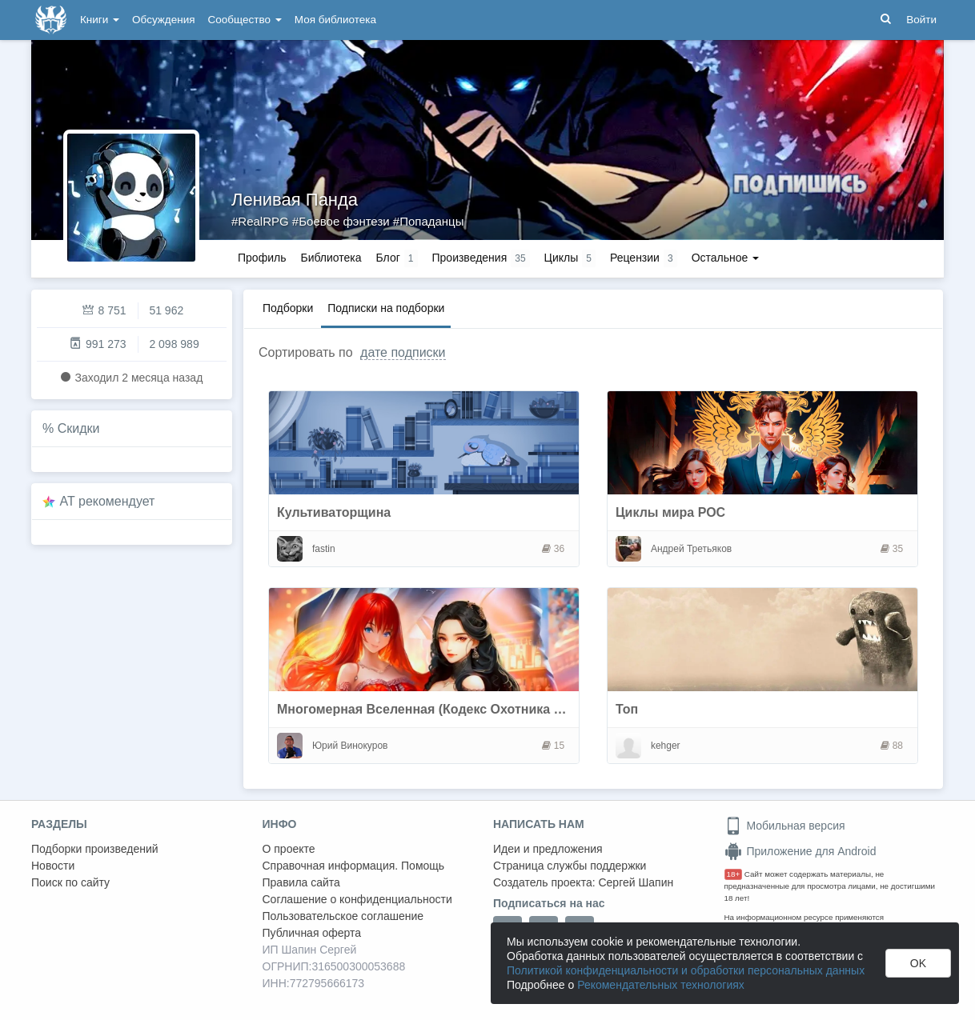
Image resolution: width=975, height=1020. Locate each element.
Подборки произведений (94, 848)
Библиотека (330, 257)
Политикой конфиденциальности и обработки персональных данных (686, 970)
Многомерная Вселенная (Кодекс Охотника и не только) (454, 709)
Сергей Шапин (635, 882)
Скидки (79, 428)
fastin (323, 548)
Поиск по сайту (70, 882)
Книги (99, 20)
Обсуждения (163, 20)
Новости (52, 865)
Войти (921, 20)
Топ (627, 709)
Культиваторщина (334, 512)
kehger (665, 745)
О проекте (289, 848)
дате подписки (402, 352)
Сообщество (245, 20)
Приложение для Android (800, 851)
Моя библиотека (335, 20)
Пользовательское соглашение (343, 916)
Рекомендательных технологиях (660, 984)
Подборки (288, 308)
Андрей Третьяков (691, 548)
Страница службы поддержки (569, 865)
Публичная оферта (312, 932)
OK (918, 963)
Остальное (726, 257)
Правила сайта (301, 882)
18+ (733, 874)
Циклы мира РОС (670, 512)
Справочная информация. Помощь (354, 865)
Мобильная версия (784, 825)
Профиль (262, 257)
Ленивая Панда (294, 200)
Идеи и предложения (548, 848)
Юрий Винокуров (350, 745)
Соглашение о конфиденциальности (357, 899)
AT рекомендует (107, 501)
